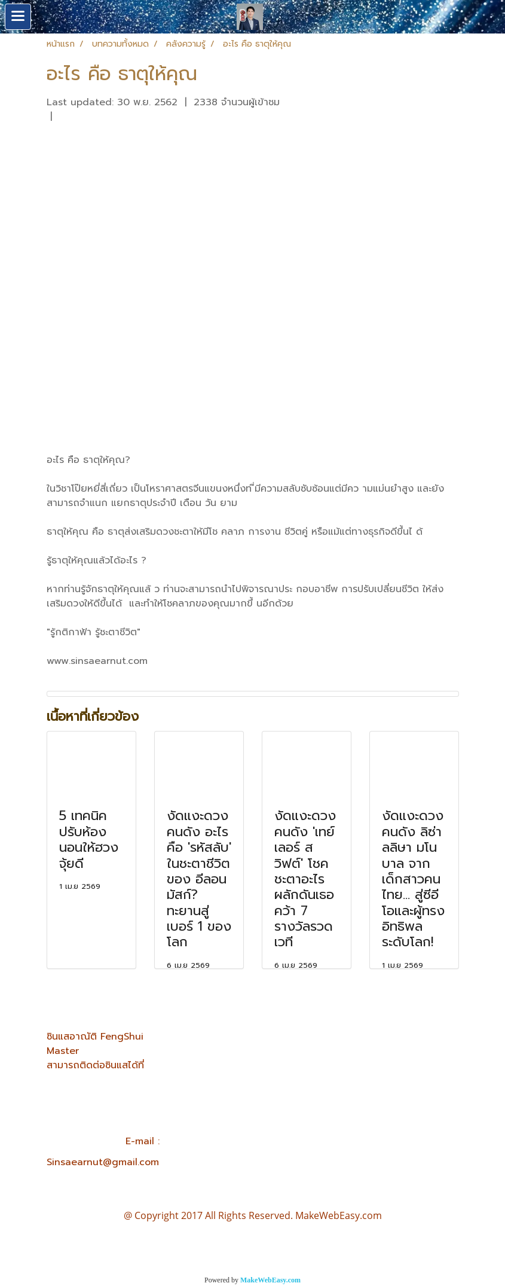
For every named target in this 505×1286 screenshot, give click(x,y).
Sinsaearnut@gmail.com (103, 1162)
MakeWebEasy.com (270, 1280)
